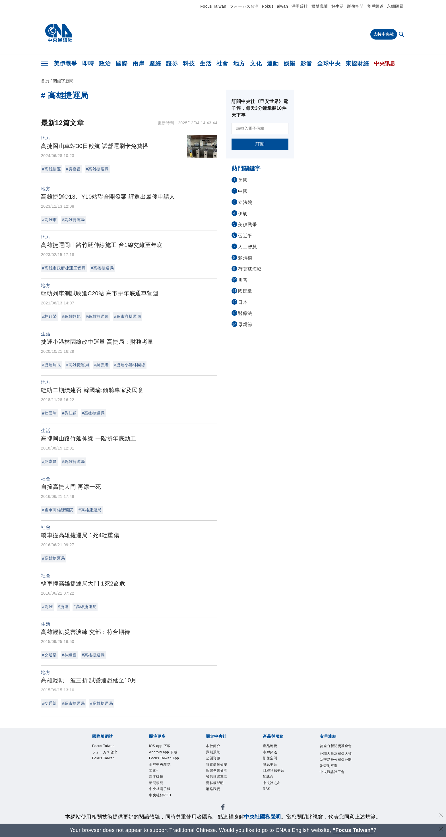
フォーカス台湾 (244, 6)
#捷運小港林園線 (129, 364)
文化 (256, 63)
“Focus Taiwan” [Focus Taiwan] (353, 830)
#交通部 (49, 655)
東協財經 (357, 63)
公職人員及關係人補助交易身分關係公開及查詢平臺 (336, 760)
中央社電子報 (159, 789)
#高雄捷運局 (97, 169)
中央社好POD (160, 795)
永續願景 (395, 6)
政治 (105, 63)
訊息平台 (270, 764)
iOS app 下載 (160, 746)
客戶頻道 (375, 6)
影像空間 (355, 6)
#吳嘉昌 (73, 169)
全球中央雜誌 (159, 764)
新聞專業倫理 (216, 771)
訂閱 (260, 144)
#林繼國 (69, 655)
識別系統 (213, 752)
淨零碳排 (300, 6)
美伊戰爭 (65, 63)
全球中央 (328, 63)
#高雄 (47, 606)
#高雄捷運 (51, 169)
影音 (306, 63)
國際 (121, 63)
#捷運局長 (51, 364)
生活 (205, 63)
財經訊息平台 (273, 771)
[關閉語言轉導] (441, 829)
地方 (239, 63)
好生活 (337, 6)
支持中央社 (383, 34)
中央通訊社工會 (332, 772)
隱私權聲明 (215, 783)
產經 (155, 63)
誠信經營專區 (216, 777)
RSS (266, 789)
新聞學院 (156, 783)
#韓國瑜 (49, 413)
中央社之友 (272, 783)
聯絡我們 (213, 789)
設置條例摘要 (216, 764)
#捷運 (63, 606)
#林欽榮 (49, 316)
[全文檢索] (402, 35)
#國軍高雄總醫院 (57, 510)
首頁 (45, 81)
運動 (272, 63)
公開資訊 (213, 758)
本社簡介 (213, 746)
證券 (172, 63)
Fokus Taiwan (275, 6)
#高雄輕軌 (71, 316)
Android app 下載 (163, 752)
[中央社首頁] (58, 33)
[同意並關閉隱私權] (441, 816)
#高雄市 (49, 219)
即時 (88, 63)
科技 (189, 63)
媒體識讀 (319, 6)
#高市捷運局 (73, 703)
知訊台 (268, 777)
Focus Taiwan (213, 6)
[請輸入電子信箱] (260, 128)
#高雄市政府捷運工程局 (64, 268)
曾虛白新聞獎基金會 (336, 746)
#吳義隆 (101, 364)
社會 (222, 63)
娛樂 (289, 63)
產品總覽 (270, 746)
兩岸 (138, 63)
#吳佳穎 (69, 413)
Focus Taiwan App (164, 758)
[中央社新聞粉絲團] (223, 808)
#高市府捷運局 (127, 316)
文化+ (153, 771)
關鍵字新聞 (63, 81)
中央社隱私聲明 (262, 817)
